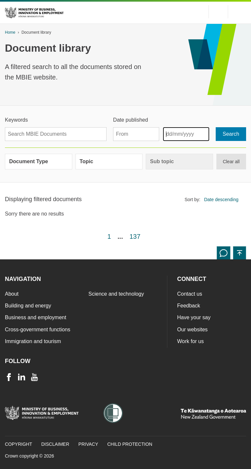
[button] (239, 252)
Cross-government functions (37, 329)
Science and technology (116, 294)
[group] (38, 161)
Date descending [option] (221, 199)
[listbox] (223, 199)
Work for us (190, 341)
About (12, 294)
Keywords (16, 120)
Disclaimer (55, 444)
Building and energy (28, 305)
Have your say (193, 317)
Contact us (189, 294)
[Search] (231, 134)
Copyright (18, 444)
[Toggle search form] (218, 11)
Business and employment (35, 317)
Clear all (231, 161)
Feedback (188, 305)
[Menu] (239, 11)
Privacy (88, 444)
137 (134, 236)
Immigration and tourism (33, 341)
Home (10, 32)
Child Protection (129, 444)
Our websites (192, 329)
